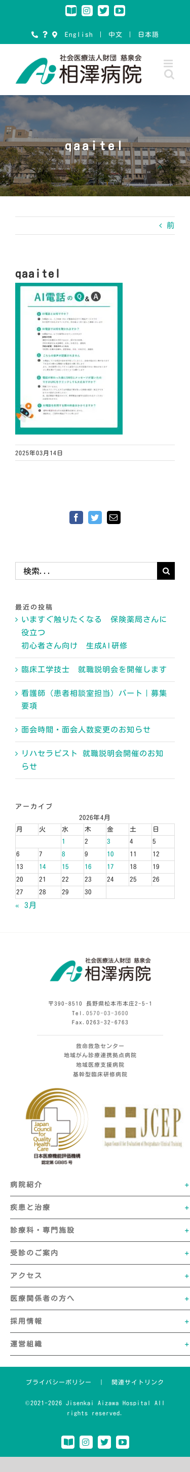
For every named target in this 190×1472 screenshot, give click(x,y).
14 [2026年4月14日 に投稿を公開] (42, 866)
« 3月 (26, 905)
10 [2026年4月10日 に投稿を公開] (110, 854)
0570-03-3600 (107, 1013)
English (79, 34)
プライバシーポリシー (59, 1382)
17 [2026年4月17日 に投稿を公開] (110, 866)
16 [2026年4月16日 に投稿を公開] (88, 866)
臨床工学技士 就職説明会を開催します (94, 669)
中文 (115, 34)
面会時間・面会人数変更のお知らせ (86, 729)
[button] (100, 1185)
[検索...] (86, 571)
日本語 (148, 34)
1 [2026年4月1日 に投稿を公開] (63, 841)
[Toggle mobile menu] (169, 63)
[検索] (166, 571)
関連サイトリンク (137, 1382)
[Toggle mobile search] (169, 74)
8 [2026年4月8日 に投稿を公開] (63, 854)
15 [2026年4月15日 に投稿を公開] (65, 866)
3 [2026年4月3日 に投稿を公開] (108, 841)
